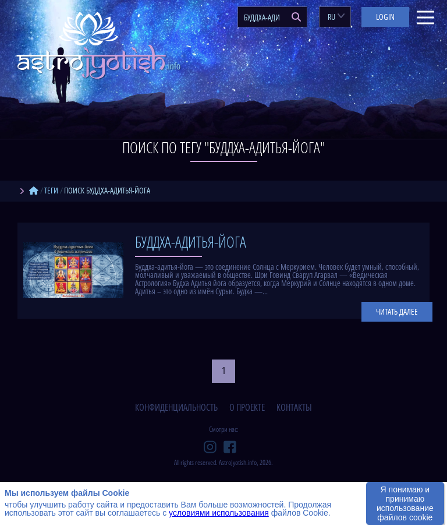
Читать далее (397, 311)
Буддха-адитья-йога (190, 241)
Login (385, 16)
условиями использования (219, 512)
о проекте (247, 407)
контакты (294, 407)
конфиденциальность (176, 407)
